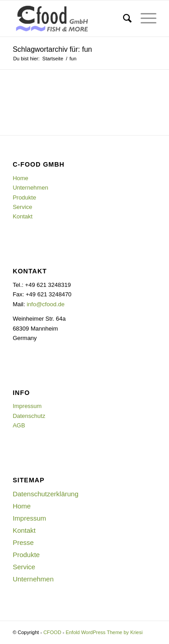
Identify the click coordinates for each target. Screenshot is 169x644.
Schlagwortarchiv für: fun (52, 49)
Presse (23, 542)
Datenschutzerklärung (45, 494)
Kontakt (22, 216)
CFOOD (52, 632)
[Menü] (144, 18)
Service (22, 207)
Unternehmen (30, 187)
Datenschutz (29, 416)
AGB (19, 425)
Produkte (24, 197)
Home (20, 178)
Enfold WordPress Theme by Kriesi (104, 632)
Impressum (27, 406)
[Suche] (123, 18)
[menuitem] (123, 18)
